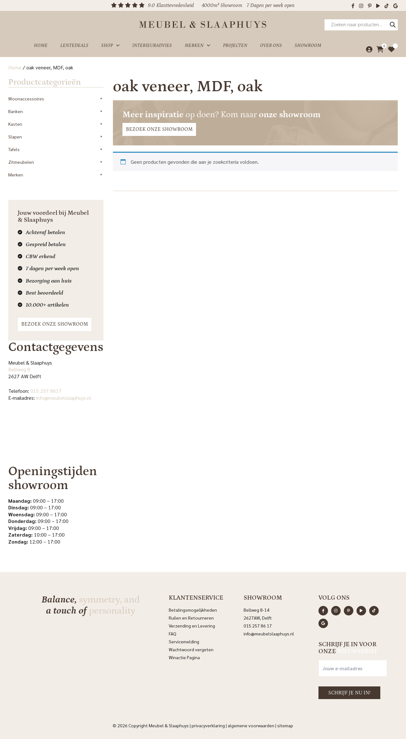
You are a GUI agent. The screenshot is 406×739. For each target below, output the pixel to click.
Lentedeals (74, 45)
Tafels (55, 149)
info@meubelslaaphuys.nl (63, 397)
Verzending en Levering (192, 625)
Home (41, 45)
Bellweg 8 (19, 369)
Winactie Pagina (185, 657)
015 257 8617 (46, 390)
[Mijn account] (367, 49)
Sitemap (285, 725)
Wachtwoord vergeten (191, 649)
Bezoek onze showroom (54, 324)
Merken (197, 45)
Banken (55, 111)
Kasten (55, 124)
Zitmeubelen (55, 162)
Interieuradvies (152, 45)
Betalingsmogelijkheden (193, 610)
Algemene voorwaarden (251, 725)
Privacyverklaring (208, 725)
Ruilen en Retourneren (191, 618)
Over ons (271, 45)
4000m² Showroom (222, 5)
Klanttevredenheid (175, 5)
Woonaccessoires (55, 98)
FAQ (172, 633)
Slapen (55, 136)
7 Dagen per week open (271, 5)
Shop (110, 45)
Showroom (308, 45)
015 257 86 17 (258, 625)
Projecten (235, 45)
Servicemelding (184, 641)
